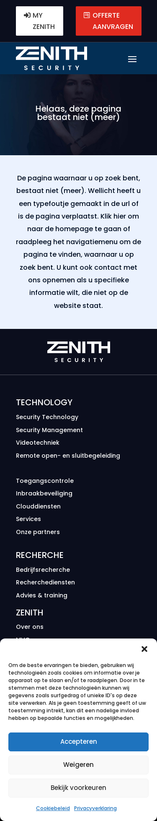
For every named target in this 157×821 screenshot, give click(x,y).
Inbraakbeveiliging (44, 493)
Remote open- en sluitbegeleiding (68, 455)
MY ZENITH (44, 20)
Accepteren (78, 741)
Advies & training (41, 595)
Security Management (49, 430)
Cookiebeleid (53, 808)
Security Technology (47, 417)
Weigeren (78, 764)
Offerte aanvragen (113, 20)
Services (28, 519)
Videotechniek (37, 442)
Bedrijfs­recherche (43, 570)
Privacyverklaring (95, 808)
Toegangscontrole (45, 481)
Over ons (30, 627)
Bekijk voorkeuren (78, 787)
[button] (144, 649)
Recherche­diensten (45, 582)
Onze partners (38, 532)
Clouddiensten (38, 506)
